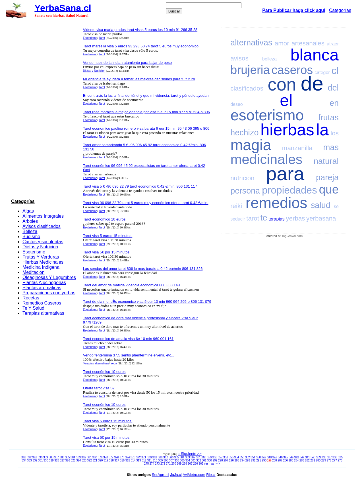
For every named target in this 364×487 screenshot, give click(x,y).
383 (78, 457)
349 (263, 457)
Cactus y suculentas (42, 241)
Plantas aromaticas (41, 287)
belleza (269, 58)
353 (242, 457)
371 (143, 457)
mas (331, 147)
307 (171, 460)
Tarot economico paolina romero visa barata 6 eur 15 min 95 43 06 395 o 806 (146, 128)
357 (220, 457)
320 (100, 460)
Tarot (102, 37)
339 (318, 457)
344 (291, 457)
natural (326, 161)
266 (195, 463)
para (285, 173)
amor (282, 43)
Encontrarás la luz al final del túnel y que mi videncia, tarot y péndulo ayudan (146, 95)
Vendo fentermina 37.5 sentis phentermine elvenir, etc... (128, 355)
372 (138, 457)
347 (274, 457)
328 (56, 460)
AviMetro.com (194, 475)
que (329, 189)
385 (67, 457)
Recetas (30, 297)
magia (250, 145)
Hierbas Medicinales (42, 262)
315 (127, 460)
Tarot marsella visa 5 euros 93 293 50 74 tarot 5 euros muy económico (140, 46)
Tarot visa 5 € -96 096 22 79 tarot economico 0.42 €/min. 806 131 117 (140, 186)
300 (209, 460)
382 (83, 457)
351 (253, 457)
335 (340, 457)
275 (146, 463)
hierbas (287, 130)
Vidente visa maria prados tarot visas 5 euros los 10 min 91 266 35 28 (140, 30)
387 (56, 457)
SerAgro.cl (160, 475)
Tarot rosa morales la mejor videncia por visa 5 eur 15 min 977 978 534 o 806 (146, 112)
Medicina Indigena (40, 267)
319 (106, 460)
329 (51, 460)
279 (323, 460)
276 (340, 460)
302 (198, 460)
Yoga (114, 363)
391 (34, 457)
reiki (236, 205)
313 (138, 460)
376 (116, 457)
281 (312, 460)
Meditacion (33, 272)
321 (95, 460)
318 (111, 460)
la (322, 130)
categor (322, 72)
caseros (292, 70)
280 (318, 460)
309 (160, 460)
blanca (314, 55)
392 (29, 457)
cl (335, 70)
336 (334, 457)
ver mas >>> (212, 463)
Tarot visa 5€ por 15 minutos (106, 252)
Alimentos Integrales (43, 216)
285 (291, 460)
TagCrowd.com (292, 236)
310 (155, 460)
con (282, 84)
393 (23, 457)
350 (258, 457)
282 (307, 460)
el (286, 100)
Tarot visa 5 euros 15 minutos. (107, 236)
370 (149, 457)
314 (133, 460)
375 (122, 457)
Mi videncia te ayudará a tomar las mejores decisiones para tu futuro (139, 79)
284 (296, 460)
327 (62, 460)
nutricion (242, 178)
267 (190, 463)
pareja (327, 177)
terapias (276, 219)
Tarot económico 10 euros (104, 219)
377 (111, 457)
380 (94, 457)
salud (320, 205)
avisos (239, 58)
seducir (237, 219)
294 (242, 460)
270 (173, 463)
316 (122, 460)
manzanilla (297, 148)
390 (40, 457)
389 (45, 457)
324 (78, 460)
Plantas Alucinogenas (44, 282)
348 (269, 457)
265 (200, 463)
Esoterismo (33, 251)
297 (226, 460)
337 (329, 457)
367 (165, 457)
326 (67, 460)
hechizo (244, 132)
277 (334, 460)
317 (116, 460)
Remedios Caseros (41, 303)
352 (247, 457)
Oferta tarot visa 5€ (99, 388)
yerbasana (321, 218)
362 (193, 457)
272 (162, 463)
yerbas (295, 218)
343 (296, 457)
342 (302, 457)
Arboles (30, 221)
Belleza (29, 231)
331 (40, 460)
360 (203, 457)
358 (214, 457)
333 (29, 460)
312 (144, 460)
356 (225, 457)
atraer (333, 43)
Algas (28, 211)
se (336, 206)
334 (24, 460)
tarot (252, 218)
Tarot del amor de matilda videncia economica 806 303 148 (131, 285)
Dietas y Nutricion (40, 246)
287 (280, 460)
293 (247, 460)
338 (324, 457)
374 (127, 457)
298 (220, 460)
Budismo (31, 236)
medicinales (266, 159)
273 (157, 463)
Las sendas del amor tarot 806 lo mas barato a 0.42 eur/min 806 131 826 (143, 268)
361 (198, 457)
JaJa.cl (175, 475)
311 (149, 460)
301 (204, 460)
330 (46, 460)
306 (176, 460)
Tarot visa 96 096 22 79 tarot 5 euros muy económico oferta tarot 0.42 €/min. (145, 203)
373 (133, 457)
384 (73, 457)
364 (182, 457)
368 (160, 457)
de (312, 83)
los (334, 133)
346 (280, 457)
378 (105, 457)
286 (285, 460)
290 (264, 460)
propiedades (289, 190)
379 (100, 457)
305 (182, 460)
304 (187, 460)
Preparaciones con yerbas (48, 292)
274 (152, 463)
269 (179, 463)
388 (51, 457)
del (333, 87)
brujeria (250, 70)
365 (176, 457)
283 (301, 460)
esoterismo (267, 115)
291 (258, 460)
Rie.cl (211, 475)
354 (236, 457)
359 (209, 457)
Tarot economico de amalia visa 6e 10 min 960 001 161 (128, 339)
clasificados (246, 88)
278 (329, 460)
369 (154, 457)
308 (166, 460)
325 (73, 460)
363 (187, 457)
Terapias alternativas (43, 313)
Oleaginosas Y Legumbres (49, 277)
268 (184, 463)
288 (274, 460)
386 (62, 457)
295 (236, 460)
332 (34, 460)
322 (89, 460)
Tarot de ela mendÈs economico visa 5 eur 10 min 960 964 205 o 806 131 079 (147, 301)
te (263, 217)
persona (245, 190)
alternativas (251, 42)
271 (168, 463)
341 (307, 457)
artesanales (307, 43)
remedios (276, 202)
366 (171, 457)
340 (313, 457)
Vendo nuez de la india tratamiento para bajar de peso (127, 62)
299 (215, 460)
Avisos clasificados (41, 226)
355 (231, 457)
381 (89, 457)
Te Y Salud (33, 308)
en (334, 103)
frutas (328, 117)
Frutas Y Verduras (40, 257)
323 (84, 460)
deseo (236, 104)
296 (231, 460)
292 (253, 460)
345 (285, 457)
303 (193, 460)
